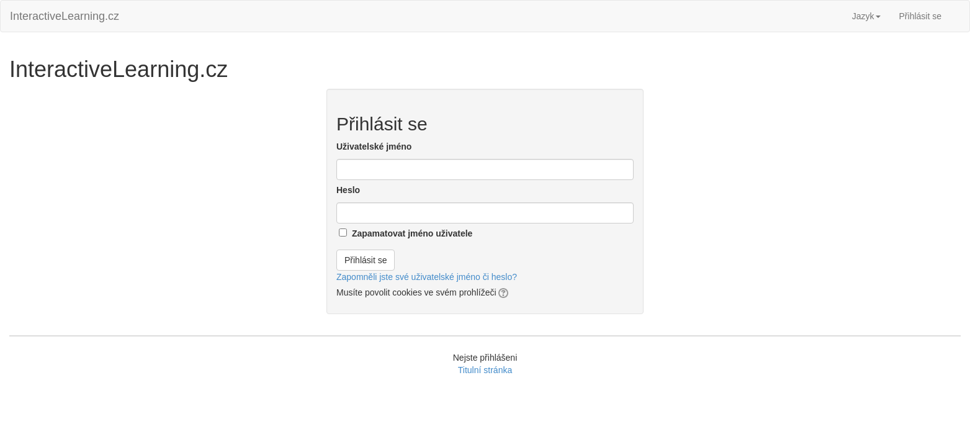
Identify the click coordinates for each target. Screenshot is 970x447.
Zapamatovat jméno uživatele (412, 233)
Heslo (348, 190)
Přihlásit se (920, 16)
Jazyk (866, 16)
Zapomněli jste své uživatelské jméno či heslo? (426, 277)
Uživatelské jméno (373, 146)
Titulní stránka (485, 370)
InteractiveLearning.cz (64, 16)
